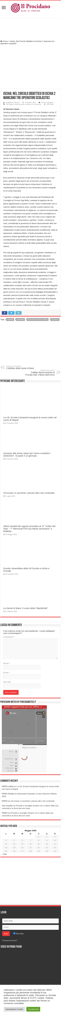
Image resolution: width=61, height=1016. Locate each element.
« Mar (4, 854)
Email (6, 672)
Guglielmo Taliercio (13, 102)
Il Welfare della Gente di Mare (21, 367)
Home (4, 41)
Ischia (10, 319)
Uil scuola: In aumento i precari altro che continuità (28, 493)
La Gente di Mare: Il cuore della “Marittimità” (25, 608)
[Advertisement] (31, 29)
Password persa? (9, 940)
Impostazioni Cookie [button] (14, 1009)
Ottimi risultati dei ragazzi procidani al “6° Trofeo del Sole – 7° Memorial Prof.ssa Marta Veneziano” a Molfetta (29, 528)
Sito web (7, 682)
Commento (8, 637)
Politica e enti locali (38, 319)
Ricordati (18, 933)
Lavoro (20, 319)
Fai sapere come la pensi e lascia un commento (23, 104)
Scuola (55, 319)
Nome (6, 663)
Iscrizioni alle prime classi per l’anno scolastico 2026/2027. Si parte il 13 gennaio (26, 454)
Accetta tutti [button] (33, 1009)
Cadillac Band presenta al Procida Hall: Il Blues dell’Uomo (39, 372)
